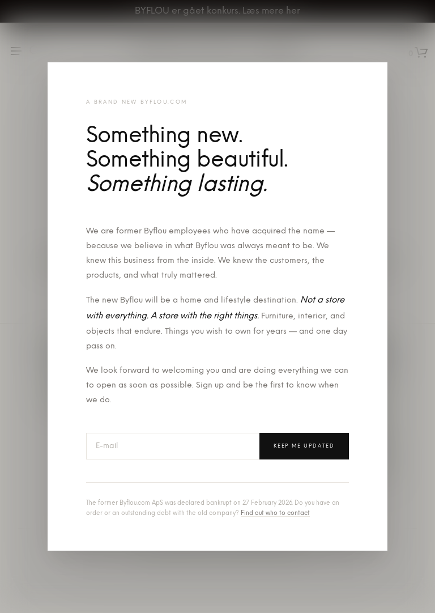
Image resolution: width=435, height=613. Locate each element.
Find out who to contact (275, 513)
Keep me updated (304, 446)
